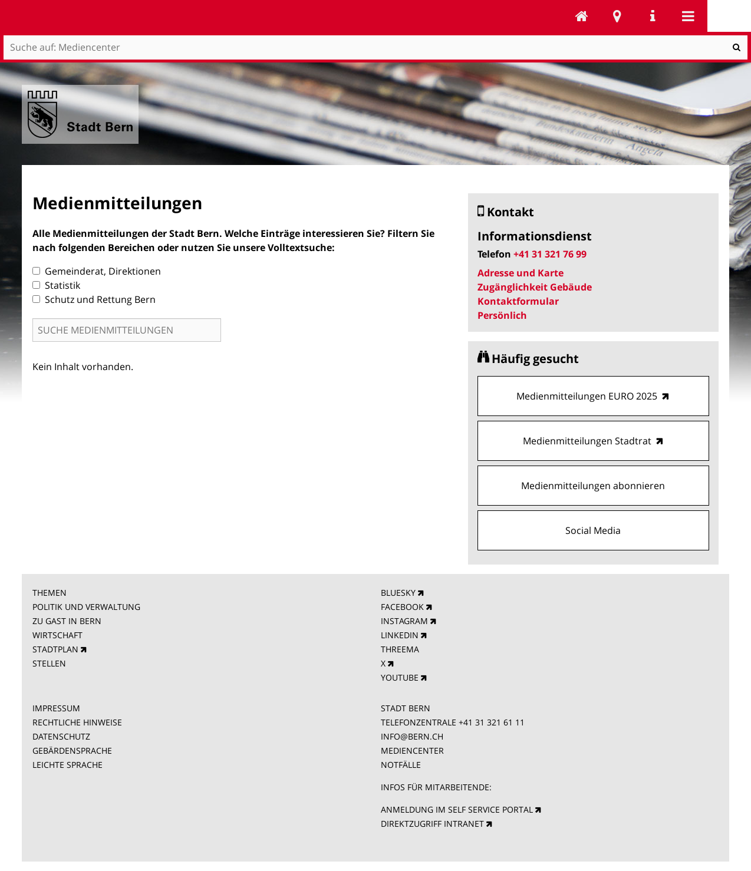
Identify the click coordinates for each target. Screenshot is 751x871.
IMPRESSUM (56, 708)
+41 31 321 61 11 (492, 722)
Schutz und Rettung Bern (94, 299)
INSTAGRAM (404, 620)
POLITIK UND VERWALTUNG (86, 606)
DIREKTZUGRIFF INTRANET (432, 823)
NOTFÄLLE (401, 764)
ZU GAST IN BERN (66, 620)
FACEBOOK (402, 606)
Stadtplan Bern (617, 16)
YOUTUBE (400, 677)
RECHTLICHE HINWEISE (77, 722)
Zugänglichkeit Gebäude (534, 287)
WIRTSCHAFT (57, 635)
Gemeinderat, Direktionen (96, 271)
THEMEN (49, 592)
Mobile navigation (688, 16)
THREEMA (400, 649)
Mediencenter (582, 16)
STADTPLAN (55, 649)
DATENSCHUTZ (61, 736)
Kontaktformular (518, 301)
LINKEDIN (400, 635)
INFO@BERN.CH (412, 736)
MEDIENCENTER (412, 750)
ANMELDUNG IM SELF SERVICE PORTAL (457, 809)
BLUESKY (398, 592)
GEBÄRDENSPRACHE (72, 750)
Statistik (56, 285)
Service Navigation (652, 16)
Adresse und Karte (520, 272)
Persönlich (502, 315)
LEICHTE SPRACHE (67, 764)
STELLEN (49, 663)
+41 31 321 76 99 (550, 254)
